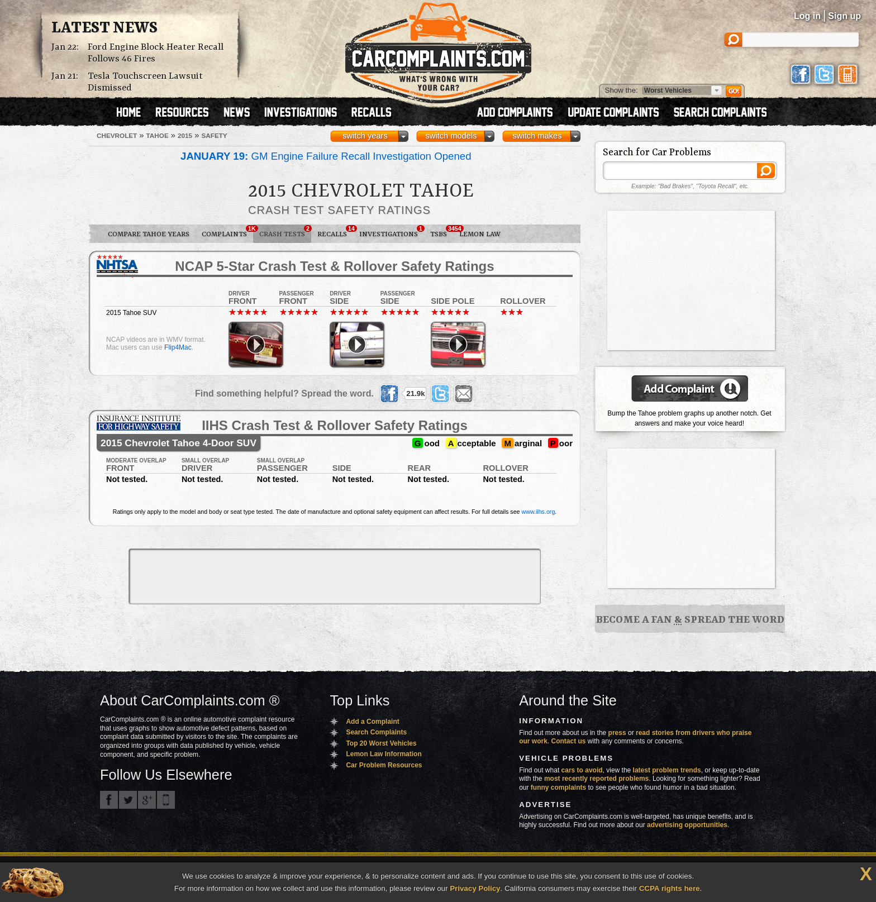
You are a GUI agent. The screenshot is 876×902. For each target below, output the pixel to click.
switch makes (537, 135)
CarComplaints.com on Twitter (128, 800)
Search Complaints (376, 732)
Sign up (844, 16)
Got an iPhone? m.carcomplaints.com (166, 800)
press (617, 733)
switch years (365, 135)
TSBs (441, 231)
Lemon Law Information (383, 754)
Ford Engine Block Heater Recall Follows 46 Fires (155, 53)
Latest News (104, 28)
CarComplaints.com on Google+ (147, 800)
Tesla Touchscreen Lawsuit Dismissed (145, 82)
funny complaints (558, 787)
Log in (807, 16)
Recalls (335, 231)
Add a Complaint (372, 722)
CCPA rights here (669, 888)
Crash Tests (285, 231)
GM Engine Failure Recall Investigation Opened (326, 156)
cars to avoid (582, 770)
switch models (451, 135)
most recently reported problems (596, 778)
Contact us (568, 741)
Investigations (391, 231)
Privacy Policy (475, 888)
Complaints (227, 231)
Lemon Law (480, 234)
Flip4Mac (178, 347)
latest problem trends (667, 770)
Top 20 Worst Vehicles (381, 743)
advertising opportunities (687, 825)
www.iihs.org (538, 511)
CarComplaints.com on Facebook (109, 800)
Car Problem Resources (384, 765)
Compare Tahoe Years (148, 234)
